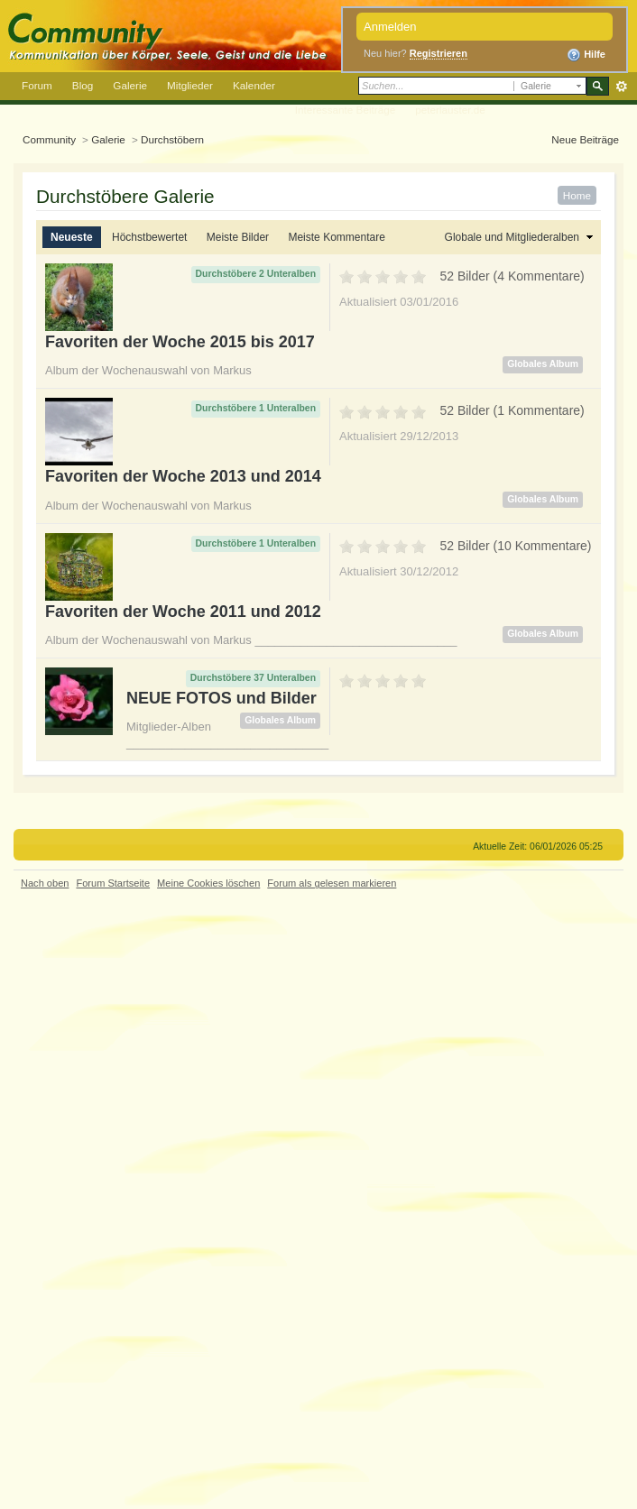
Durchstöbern (172, 139)
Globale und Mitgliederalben (512, 237)
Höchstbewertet (149, 237)
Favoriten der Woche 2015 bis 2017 (180, 342)
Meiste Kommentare (336, 237)
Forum (37, 85)
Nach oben (45, 883)
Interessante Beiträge (345, 109)
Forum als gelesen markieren (331, 883)
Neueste (72, 237)
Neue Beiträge (585, 139)
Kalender (254, 85)
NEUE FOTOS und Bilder (221, 698)
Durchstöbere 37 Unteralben (253, 678)
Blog (82, 85)
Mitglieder (190, 85)
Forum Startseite (113, 883)
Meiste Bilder (238, 237)
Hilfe (586, 55)
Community (49, 139)
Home (577, 195)
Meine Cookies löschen (208, 883)
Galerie (130, 85)
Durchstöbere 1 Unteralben (256, 408)
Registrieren (438, 53)
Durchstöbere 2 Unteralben (256, 274)
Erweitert (621, 87)
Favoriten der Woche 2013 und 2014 (183, 476)
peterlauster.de (450, 109)
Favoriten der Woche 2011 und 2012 (183, 612)
